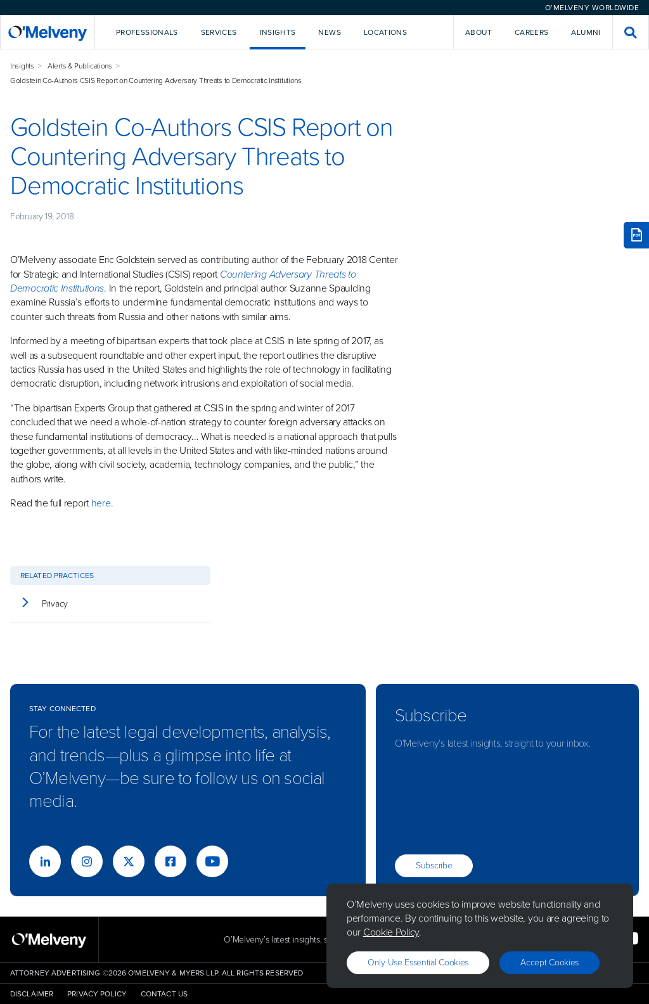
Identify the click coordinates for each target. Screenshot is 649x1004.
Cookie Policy (391, 932)
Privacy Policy (97, 994)
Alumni (585, 32)
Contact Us (164, 994)
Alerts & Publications (80, 66)
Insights (22, 66)
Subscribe (434, 865)
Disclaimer (31, 994)
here (101, 503)
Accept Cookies (549, 962)
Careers (532, 32)
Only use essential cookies (418, 962)
